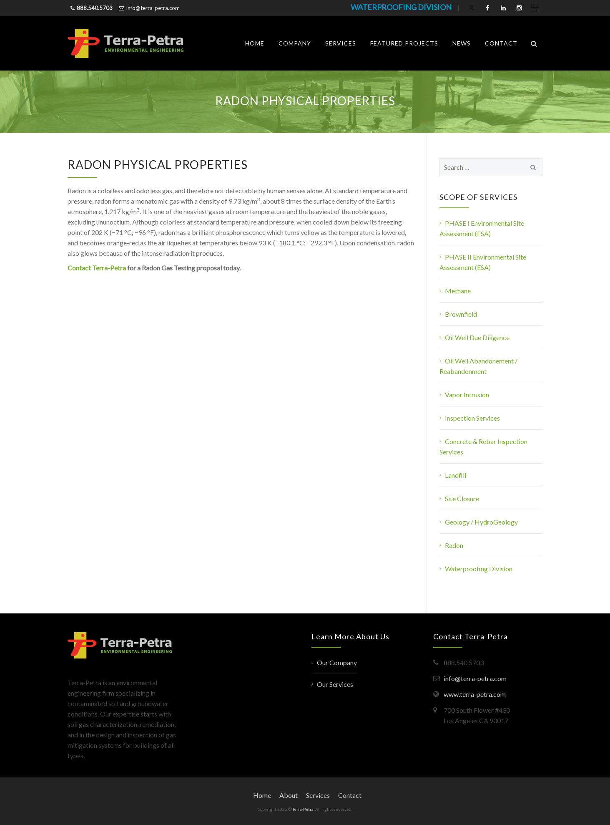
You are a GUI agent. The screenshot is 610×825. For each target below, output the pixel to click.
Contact (501, 43)
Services (340, 43)
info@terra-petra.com (153, 8)
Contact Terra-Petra (97, 268)
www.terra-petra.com (475, 694)
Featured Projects (404, 43)
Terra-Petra (303, 809)
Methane (458, 291)
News (461, 43)
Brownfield (461, 314)
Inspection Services (472, 418)
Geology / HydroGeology (481, 522)
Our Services (335, 684)
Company (295, 43)
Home (254, 43)
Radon (454, 545)
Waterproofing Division (478, 569)
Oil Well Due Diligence (477, 337)
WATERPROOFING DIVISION (401, 7)
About (288, 795)
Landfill (455, 475)
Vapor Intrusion (467, 395)
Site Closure (462, 498)
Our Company (337, 662)
